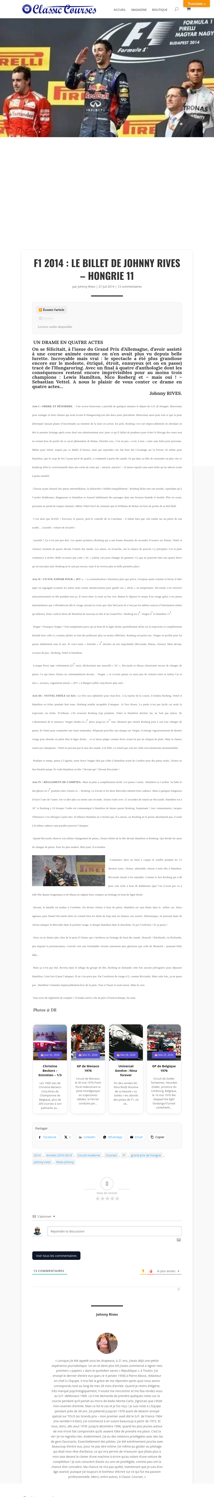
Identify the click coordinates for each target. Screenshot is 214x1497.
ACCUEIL (120, 10)
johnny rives (42, 1162)
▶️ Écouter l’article (51, 310)
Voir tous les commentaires (56, 1255)
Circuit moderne (89, 1155)
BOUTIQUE (159, 10)
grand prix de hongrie (146, 1155)
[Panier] (189, 9)
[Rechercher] (176, 9)
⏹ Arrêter (46, 318)
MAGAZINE (139, 10)
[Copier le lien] (157, 1137)
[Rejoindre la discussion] (114, 1231)
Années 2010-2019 (59, 1155)
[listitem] (47, 1137)
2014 (37, 1155)
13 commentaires (129, 286)
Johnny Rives (86, 286)
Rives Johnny (65, 1162)
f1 (124, 1155)
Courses (111, 1155)
